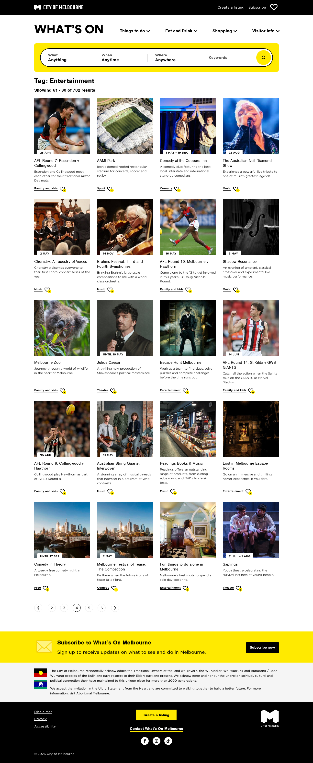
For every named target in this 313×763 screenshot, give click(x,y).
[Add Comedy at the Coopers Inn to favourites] (177, 189)
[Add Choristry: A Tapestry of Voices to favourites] (48, 290)
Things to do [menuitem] (134, 31)
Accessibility (45, 726)
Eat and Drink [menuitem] (181, 31)
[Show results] (263, 57)
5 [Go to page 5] (89, 608)
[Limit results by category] (67, 57)
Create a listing (231, 7)
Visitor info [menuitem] (265, 31)
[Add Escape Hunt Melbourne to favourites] (186, 391)
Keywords (218, 58)
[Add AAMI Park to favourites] (110, 189)
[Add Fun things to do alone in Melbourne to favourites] (186, 589)
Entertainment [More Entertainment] (170, 390)
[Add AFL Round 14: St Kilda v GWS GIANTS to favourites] (251, 391)
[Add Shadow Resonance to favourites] (236, 290)
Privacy (40, 719)
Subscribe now (262, 647)
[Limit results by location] (174, 57)
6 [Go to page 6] (102, 608)
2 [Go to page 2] (52, 608)
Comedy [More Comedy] (166, 188)
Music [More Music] (227, 188)
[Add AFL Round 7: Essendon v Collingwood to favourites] (63, 189)
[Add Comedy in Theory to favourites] (46, 589)
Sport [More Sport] (101, 188)
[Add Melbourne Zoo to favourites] (63, 391)
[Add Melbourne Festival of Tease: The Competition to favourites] (114, 589)
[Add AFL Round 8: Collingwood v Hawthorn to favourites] (63, 492)
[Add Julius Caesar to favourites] (113, 391)
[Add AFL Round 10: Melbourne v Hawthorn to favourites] (188, 290)
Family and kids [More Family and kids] (46, 188)
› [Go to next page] (115, 607)
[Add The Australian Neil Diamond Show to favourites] (236, 189)
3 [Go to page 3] (64, 608)
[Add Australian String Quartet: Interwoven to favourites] (110, 492)
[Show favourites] (274, 7)
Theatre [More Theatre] (102, 390)
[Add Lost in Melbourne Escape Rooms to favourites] (249, 492)
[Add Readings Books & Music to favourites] (173, 492)
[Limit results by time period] (120, 57)
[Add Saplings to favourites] (239, 589)
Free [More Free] (37, 587)
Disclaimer (43, 712)
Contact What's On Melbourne (156, 728)
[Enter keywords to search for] (228, 60)
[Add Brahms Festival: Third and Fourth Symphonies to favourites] (110, 290)
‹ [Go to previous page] (38, 607)
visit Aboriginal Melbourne (89, 693)
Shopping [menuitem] (224, 31)
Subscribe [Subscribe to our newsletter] (257, 7)
